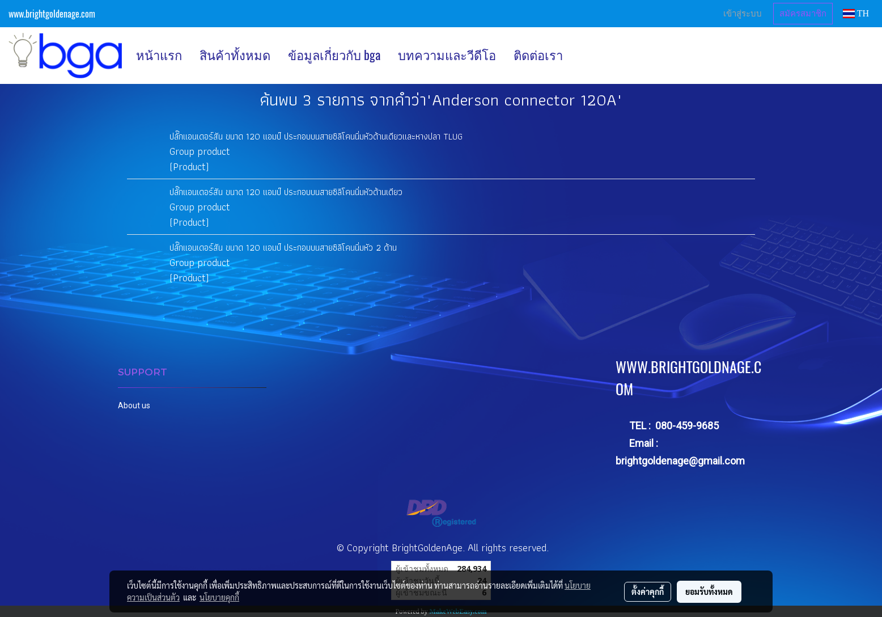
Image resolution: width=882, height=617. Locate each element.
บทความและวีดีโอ (447, 55)
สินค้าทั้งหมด (235, 55)
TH (856, 13)
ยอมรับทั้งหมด (709, 591)
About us (134, 405)
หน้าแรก (159, 55)
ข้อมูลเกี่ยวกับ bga (334, 55)
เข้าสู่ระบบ (742, 14)
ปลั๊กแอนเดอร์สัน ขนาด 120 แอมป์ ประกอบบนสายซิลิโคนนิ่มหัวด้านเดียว (285, 192)
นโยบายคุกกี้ (219, 597)
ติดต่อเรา (538, 55)
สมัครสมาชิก (802, 14)
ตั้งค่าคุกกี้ (647, 591)
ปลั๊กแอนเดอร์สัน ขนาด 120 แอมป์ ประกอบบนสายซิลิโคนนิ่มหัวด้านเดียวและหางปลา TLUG (316, 136)
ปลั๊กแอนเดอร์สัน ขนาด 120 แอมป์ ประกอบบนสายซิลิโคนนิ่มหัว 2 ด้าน (283, 247)
